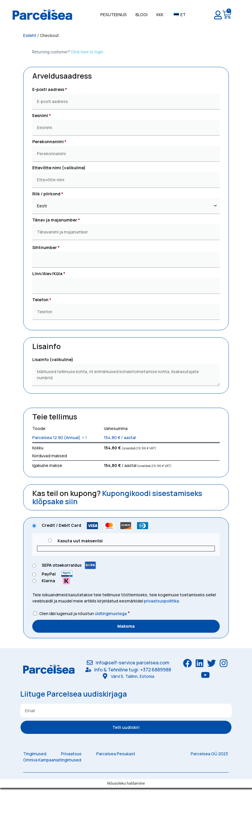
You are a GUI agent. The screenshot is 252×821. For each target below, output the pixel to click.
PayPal (58, 574)
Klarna (58, 580)
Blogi (142, 14)
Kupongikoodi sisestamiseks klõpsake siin (117, 497)
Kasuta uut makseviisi (80, 541)
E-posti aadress (49, 89)
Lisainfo (52, 359)
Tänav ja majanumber (56, 220)
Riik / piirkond (47, 194)
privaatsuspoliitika (161, 601)
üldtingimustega (111, 613)
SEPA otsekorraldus (69, 565)
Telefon (41, 299)
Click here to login (87, 52)
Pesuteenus (113, 14)
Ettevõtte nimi (59, 167)
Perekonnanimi (49, 141)
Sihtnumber (46, 247)
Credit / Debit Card (96, 525)
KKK (159, 14)
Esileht (29, 35)
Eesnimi (41, 115)
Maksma (126, 626)
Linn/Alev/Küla (48, 273)
